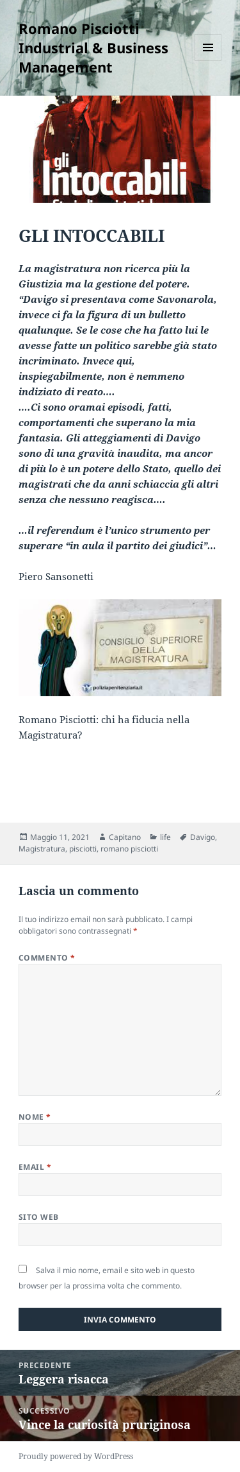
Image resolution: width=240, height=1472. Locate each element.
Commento (47, 957)
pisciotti (83, 848)
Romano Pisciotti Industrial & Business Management (93, 47)
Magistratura (42, 848)
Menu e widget (208, 60)
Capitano (125, 837)
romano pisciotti (129, 848)
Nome (35, 1116)
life (165, 837)
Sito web (39, 1216)
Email (35, 1166)
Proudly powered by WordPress (76, 1456)
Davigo (202, 837)
